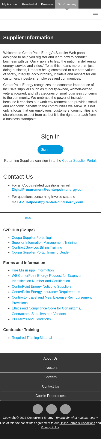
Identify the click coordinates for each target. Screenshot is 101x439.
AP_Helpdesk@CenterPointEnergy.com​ (51, 202)
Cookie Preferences (50, 396)
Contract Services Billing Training (37, 247)
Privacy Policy (50, 427)
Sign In (46, 149)
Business (47, 4)
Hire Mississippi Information (33, 270)
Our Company (66, 4)
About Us (51, 358)
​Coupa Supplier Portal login (33, 237)
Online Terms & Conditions (77, 423)
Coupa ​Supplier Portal (79, 160)
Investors (50, 367)
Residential (29, 4)
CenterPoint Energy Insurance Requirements (46, 292)
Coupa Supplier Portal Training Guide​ (40, 252)
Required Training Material (32, 338)
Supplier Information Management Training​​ (44, 242)
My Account (10, 4)
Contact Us (50, 386)
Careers (50, 377)
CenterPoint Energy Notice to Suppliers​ (41, 286)
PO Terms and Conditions (31, 319)
